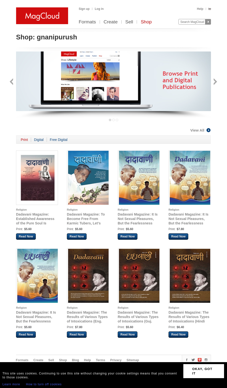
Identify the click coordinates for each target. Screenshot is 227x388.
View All (200, 130)
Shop (146, 22)
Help (200, 9)
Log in (99, 9)
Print (24, 140)
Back (12, 82)
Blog (75, 360)
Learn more (11, 384)
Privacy (116, 360)
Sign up (84, 9)
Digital (39, 140)
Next (214, 82)
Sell (129, 22)
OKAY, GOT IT (202, 371)
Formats (87, 22)
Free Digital (59, 140)
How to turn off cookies (44, 384)
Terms (100, 360)
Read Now (26, 236)
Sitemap (133, 360)
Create (111, 22)
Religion (21, 209)
